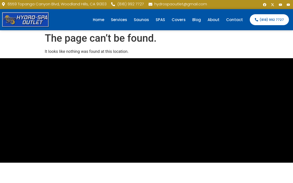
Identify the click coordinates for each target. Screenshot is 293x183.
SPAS (160, 19)
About (213, 19)
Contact (234, 19)
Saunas (141, 19)
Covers (179, 19)
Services (119, 19)
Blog (196, 19)
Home (98, 19)
